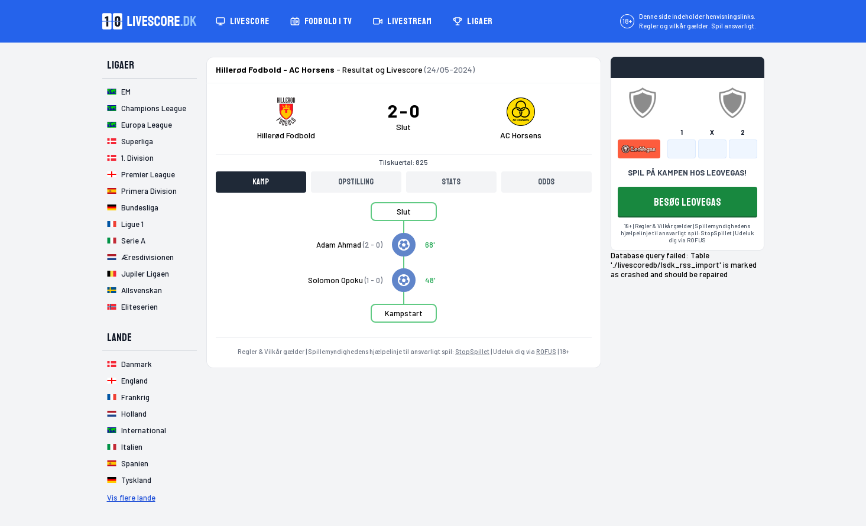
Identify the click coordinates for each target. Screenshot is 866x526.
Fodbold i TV (321, 21)
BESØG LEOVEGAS (687, 202)
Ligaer (472, 21)
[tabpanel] (404, 269)
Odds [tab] (546, 182)
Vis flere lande (131, 497)
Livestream (402, 21)
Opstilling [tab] (356, 182)
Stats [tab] (451, 182)
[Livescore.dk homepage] (149, 21)
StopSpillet (472, 351)
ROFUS (546, 351)
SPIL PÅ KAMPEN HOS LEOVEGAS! (687, 172)
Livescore (243, 21)
